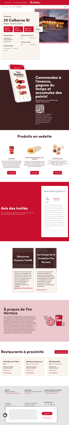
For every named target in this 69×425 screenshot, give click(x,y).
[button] (5, 415)
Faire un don (42, 289)
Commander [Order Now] (11, 172)
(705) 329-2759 (52, 370)
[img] (53, 404)
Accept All (47, 413)
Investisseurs (8, 404)
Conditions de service (30, 404)
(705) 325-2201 (6, 370)
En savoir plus (28, 393)
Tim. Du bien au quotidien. (20, 2)
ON (10, 6)
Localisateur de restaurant (50, 393)
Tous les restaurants (5, 6)
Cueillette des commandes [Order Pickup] (8, 29)
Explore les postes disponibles (12, 393)
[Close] (54, 408)
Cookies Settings (47, 417)
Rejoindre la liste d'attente (23, 288)
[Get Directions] (11, 38)
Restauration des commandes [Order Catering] (28, 29)
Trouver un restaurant (61, 352)
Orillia (13, 6)
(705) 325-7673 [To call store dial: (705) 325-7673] (7, 41)
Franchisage (8, 403)
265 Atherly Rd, (53, 367)
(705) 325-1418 (29, 370)
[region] (31, 414)
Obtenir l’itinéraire (38, 29)
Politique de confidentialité (31, 403)
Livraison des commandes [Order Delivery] (18, 29)
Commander (7, 2)
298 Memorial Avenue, (31, 367)
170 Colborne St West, (8, 367)
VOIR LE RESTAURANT (7, 372)
